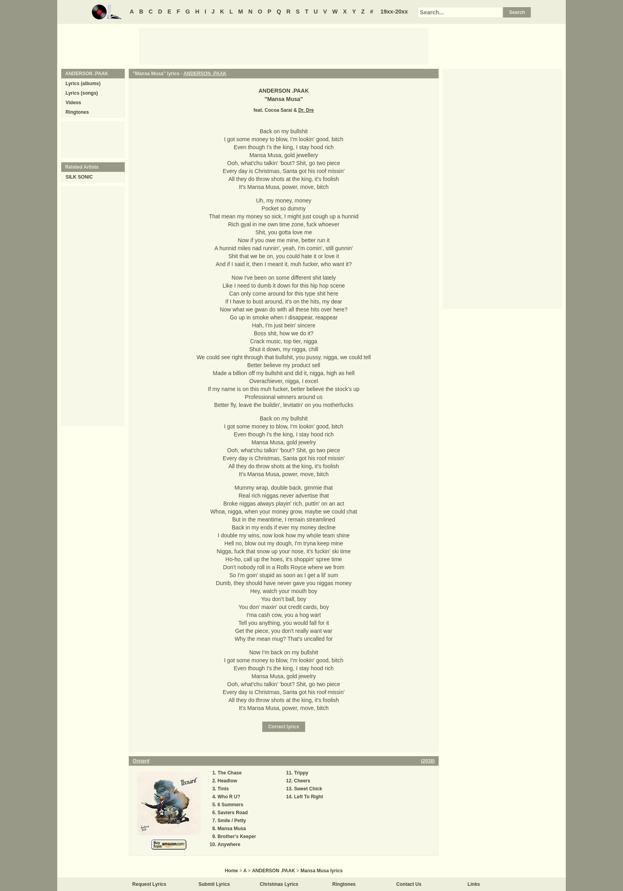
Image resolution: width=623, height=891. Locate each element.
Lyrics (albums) (83, 83)
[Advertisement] (283, 46)
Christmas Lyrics (279, 884)
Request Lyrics (149, 884)
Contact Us (408, 884)
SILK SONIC (79, 177)
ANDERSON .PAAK (205, 73)
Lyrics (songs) (82, 93)
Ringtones (77, 112)
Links (474, 884)
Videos (73, 102)
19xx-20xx (394, 11)
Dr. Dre (306, 110)
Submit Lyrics (214, 884)
